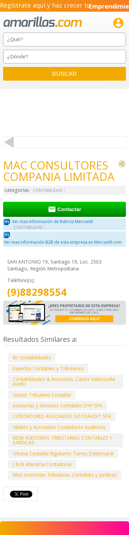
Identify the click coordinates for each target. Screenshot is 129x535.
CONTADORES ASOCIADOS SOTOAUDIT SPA (62, 416)
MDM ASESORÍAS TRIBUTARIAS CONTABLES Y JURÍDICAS (62, 440)
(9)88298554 (37, 292)
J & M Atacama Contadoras (42, 464)
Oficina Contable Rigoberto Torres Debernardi (63, 453)
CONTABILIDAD (48, 190)
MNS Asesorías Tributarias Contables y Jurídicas (65, 475)
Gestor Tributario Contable (42, 395)
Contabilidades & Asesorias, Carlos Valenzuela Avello (64, 381)
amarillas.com (42, 22)
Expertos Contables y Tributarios (48, 368)
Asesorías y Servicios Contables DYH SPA (58, 405)
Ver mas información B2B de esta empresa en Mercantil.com (63, 242)
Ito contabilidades (32, 357)
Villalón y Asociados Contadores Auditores (59, 427)
